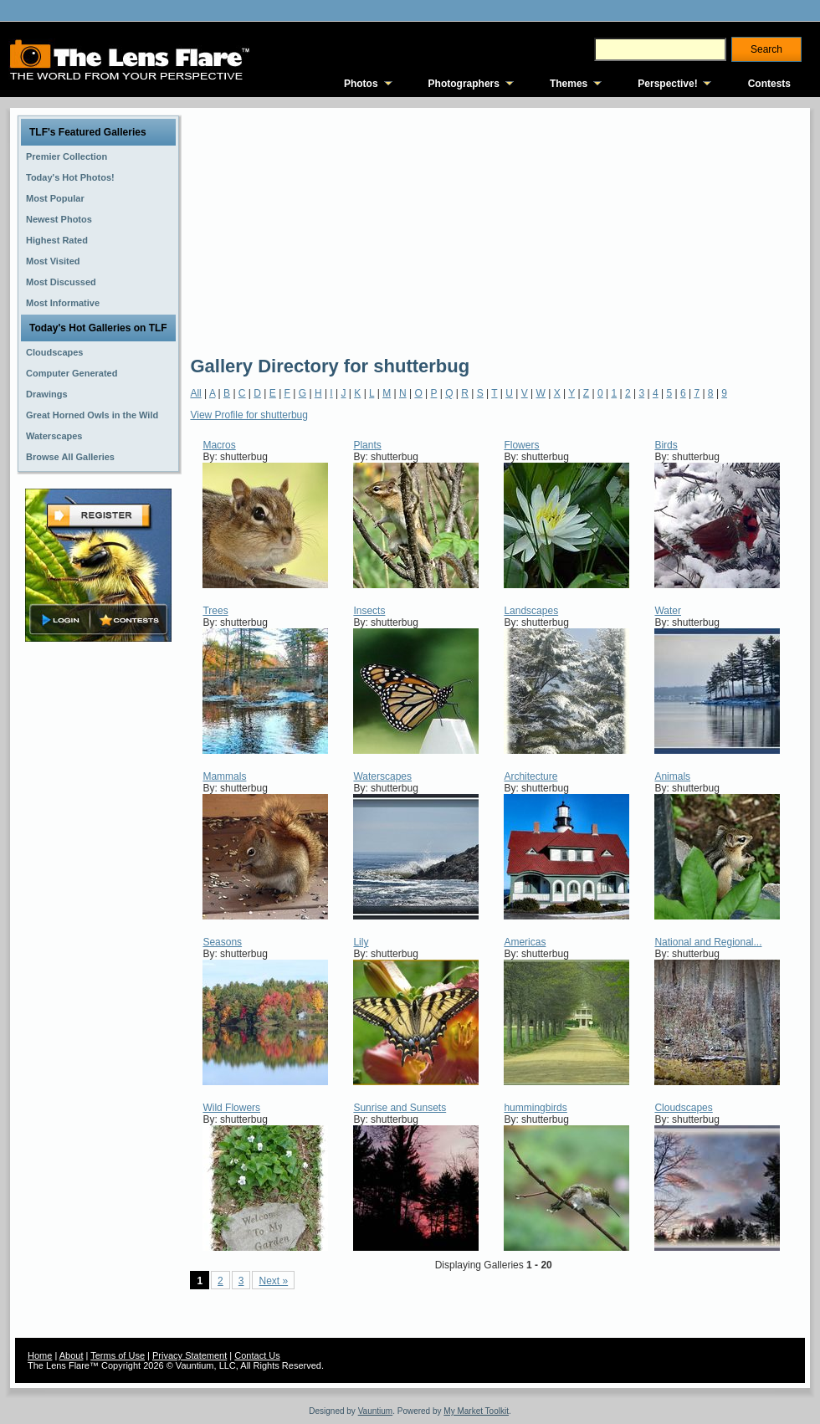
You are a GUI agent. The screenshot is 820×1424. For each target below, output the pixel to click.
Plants (367, 445)
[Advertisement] (424, 230)
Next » (273, 1281)
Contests (769, 84)
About (71, 1355)
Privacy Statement (189, 1355)
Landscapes (531, 611)
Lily (360, 942)
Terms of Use (117, 1355)
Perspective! (667, 84)
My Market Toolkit (476, 1411)
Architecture (530, 776)
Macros (218, 445)
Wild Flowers (231, 1108)
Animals (672, 776)
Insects (369, 611)
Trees (215, 611)
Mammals (224, 776)
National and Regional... (707, 942)
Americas (525, 942)
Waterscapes (382, 776)
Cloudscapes (683, 1108)
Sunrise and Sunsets (399, 1108)
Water (667, 611)
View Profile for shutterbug (249, 415)
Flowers (521, 445)
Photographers (464, 84)
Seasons (222, 942)
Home (40, 1355)
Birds (665, 445)
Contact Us (256, 1355)
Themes (568, 84)
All (195, 393)
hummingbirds (535, 1108)
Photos (361, 84)
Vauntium (375, 1411)
